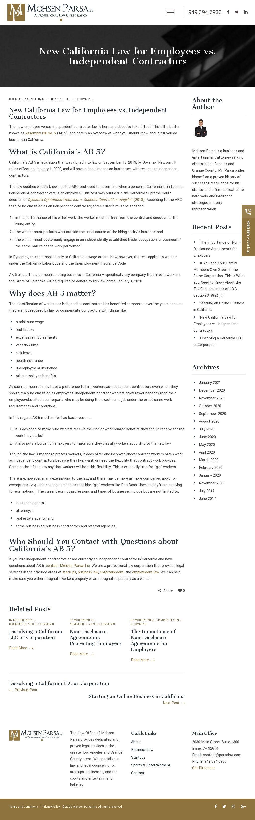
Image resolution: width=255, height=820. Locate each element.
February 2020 (210, 467)
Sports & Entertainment (150, 765)
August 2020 (209, 421)
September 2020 (212, 413)
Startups (138, 757)
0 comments (85, 99)
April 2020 (207, 452)
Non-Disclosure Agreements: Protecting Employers (96, 637)
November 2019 (212, 483)
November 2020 (212, 398)
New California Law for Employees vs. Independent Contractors (215, 324)
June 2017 (207, 498)
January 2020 (210, 475)
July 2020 (206, 429)
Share (168, 591)
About (136, 742)
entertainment (112, 572)
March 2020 (208, 460)
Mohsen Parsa (51, 99)
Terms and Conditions (23, 807)
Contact (137, 773)
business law (88, 572)
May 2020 (207, 444)
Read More (21, 648)
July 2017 (207, 491)
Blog (68, 99)
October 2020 (210, 406)
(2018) (138, 199)
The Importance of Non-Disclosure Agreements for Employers (153, 640)
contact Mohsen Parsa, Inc (68, 565)
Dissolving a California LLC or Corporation (35, 634)
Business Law (142, 749)
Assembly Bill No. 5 (40, 133)
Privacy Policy (51, 807)
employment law (145, 572)
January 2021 (210, 382)
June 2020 (207, 437)
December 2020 (212, 390)
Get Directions (203, 768)
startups (69, 572)
